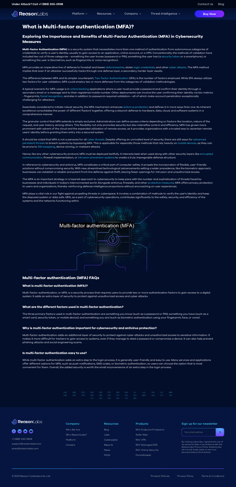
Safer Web (142, 434)
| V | (134, 395)
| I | (135, 392)
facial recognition (51, 96)
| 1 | (92, 398)
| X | (153, 395)
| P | (83, 395)
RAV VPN (141, 439)
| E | (100, 392)
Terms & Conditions (212, 476)
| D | (92, 392)
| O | (74, 395)
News (107, 450)
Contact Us (205, 4)
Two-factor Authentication (111, 78)
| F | (109, 392)
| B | (74, 392)
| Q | (92, 395)
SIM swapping (46, 147)
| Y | (161, 395)
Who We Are (73, 429)
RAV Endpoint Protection (150, 429)
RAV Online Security (147, 450)
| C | (83, 392)
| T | (117, 395)
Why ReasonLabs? (76, 434)
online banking (79, 89)
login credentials (144, 67)
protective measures (161, 183)
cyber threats (95, 139)
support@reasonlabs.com (26, 443)
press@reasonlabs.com (25, 448)
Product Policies (160, 476)
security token (171, 56)
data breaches (115, 67)
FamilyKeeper (143, 455)
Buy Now (209, 14)
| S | (109, 395)
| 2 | (100, 398)
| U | (126, 395)
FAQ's (107, 455)
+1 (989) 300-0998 (51, 4)
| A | (65, 392)
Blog (221, 4)
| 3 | (109, 398)
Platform (71, 439)
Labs (107, 434)
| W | (144, 395)
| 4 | (117, 398)
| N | (65, 395)
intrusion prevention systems (96, 157)
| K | (153, 392)
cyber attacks (177, 67)
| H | (126, 392)
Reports (108, 444)
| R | (100, 395)
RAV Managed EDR (146, 444)
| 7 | (126, 398)
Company (131, 14)
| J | (143, 392)
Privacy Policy (185, 476)
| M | (170, 392)
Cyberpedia (111, 439)
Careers (70, 444)
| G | (117, 392)
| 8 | (134, 398)
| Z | (170, 395)
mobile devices (187, 143)
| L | (161, 392)
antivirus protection (135, 107)
